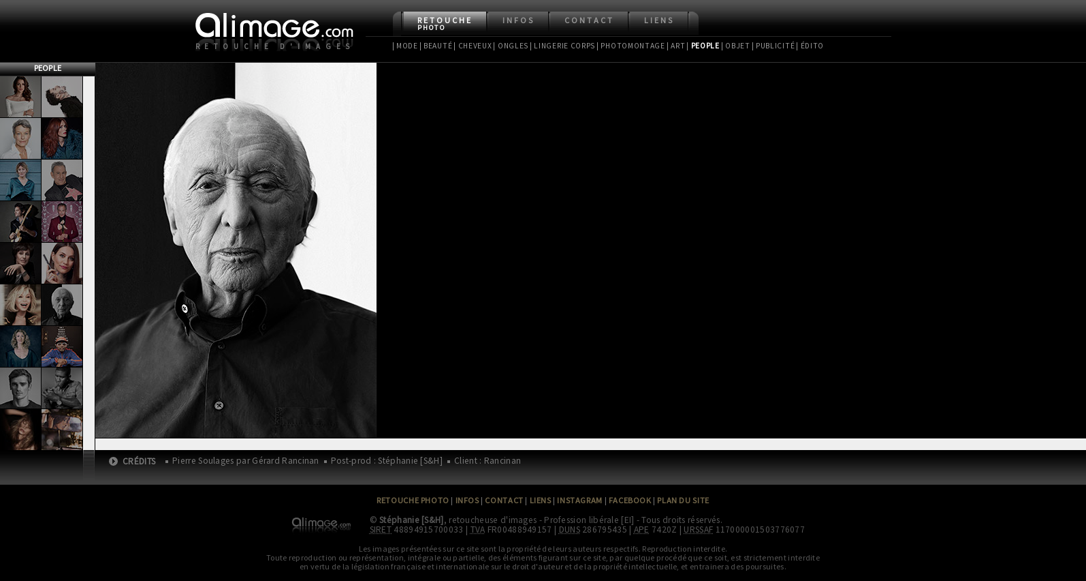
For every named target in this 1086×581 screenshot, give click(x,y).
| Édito (810, 45)
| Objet (735, 45)
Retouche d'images (275, 46)
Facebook (630, 500)
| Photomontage (630, 45)
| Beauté (436, 45)
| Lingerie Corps (562, 45)
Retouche (445, 23)
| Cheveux (472, 45)
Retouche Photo (413, 500)
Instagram (579, 500)
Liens (659, 20)
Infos (518, 20)
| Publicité (773, 45)
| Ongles (510, 45)
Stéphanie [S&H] (411, 520)
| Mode (405, 45)
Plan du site (683, 500)
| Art (676, 45)
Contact (589, 20)
